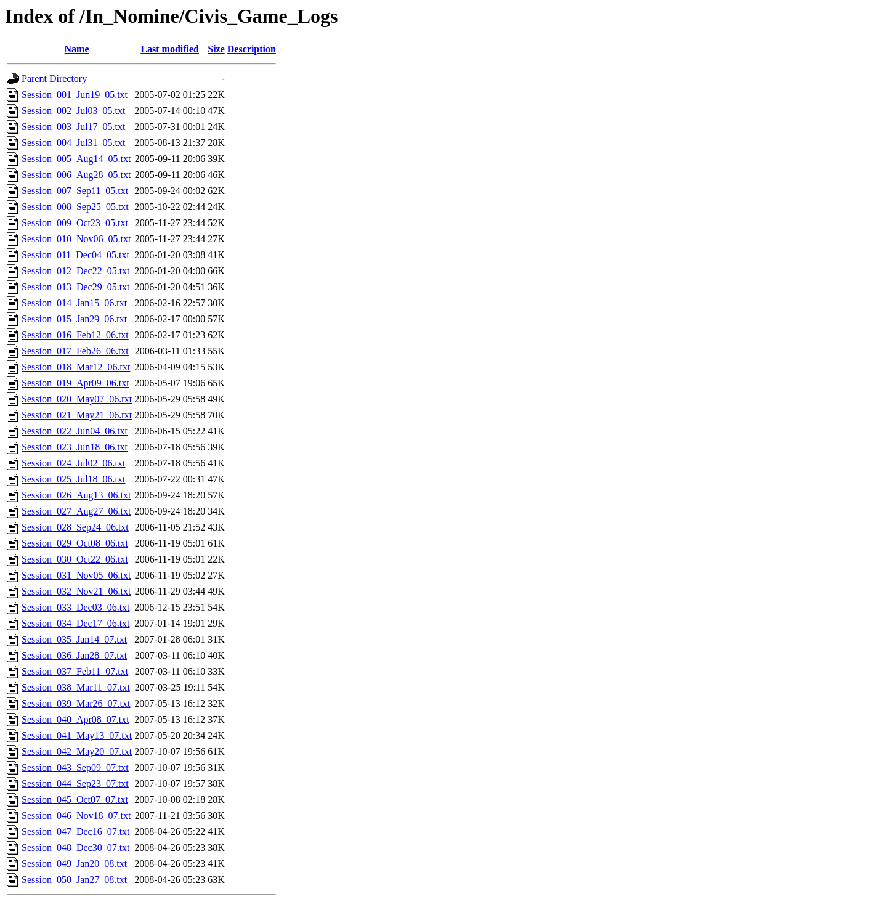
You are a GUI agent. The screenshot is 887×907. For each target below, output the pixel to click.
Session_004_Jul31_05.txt (73, 142)
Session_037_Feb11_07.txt (75, 671)
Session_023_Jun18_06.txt (75, 447)
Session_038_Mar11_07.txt (76, 687)
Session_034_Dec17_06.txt (76, 623)
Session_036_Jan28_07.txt (74, 655)
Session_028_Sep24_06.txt (75, 527)
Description (251, 49)
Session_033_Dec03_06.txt (76, 607)
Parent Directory (54, 78)
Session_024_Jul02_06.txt (73, 463)
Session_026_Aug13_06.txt (76, 495)
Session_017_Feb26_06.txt (75, 351)
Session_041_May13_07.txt (77, 735)
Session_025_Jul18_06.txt (73, 479)
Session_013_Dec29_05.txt (76, 287)
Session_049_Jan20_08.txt (74, 863)
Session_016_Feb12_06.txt (75, 335)
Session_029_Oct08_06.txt (75, 543)
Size (216, 49)
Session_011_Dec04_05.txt (75, 255)
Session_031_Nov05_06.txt (76, 575)
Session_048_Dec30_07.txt (76, 847)
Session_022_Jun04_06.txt (75, 431)
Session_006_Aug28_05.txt (76, 174)
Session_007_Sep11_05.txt (75, 190)
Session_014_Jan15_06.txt (74, 303)
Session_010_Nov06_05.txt (76, 239)
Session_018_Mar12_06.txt (76, 367)
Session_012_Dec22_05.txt (76, 271)
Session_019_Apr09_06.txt (75, 383)
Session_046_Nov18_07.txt (76, 815)
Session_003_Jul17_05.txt (73, 126)
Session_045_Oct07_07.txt (75, 799)
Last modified (169, 49)
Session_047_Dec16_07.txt (76, 831)
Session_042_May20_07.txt (77, 751)
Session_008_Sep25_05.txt (75, 206)
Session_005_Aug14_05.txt (76, 158)
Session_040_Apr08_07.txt (75, 719)
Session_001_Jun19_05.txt (75, 94)
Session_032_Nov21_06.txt (76, 591)
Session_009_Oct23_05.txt (75, 223)
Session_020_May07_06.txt (77, 399)
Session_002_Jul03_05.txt (73, 110)
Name (77, 49)
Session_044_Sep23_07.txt (75, 783)
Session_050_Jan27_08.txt (74, 879)
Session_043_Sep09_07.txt (75, 767)
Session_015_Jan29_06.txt (74, 319)
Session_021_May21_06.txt (77, 415)
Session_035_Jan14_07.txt (74, 639)
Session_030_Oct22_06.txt (75, 559)
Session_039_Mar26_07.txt (76, 703)
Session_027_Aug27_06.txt (76, 511)
